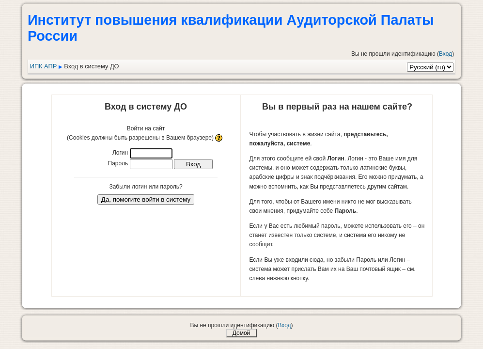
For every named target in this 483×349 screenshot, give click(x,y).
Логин (120, 152)
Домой (241, 333)
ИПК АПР (43, 66)
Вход (445, 53)
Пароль (118, 163)
